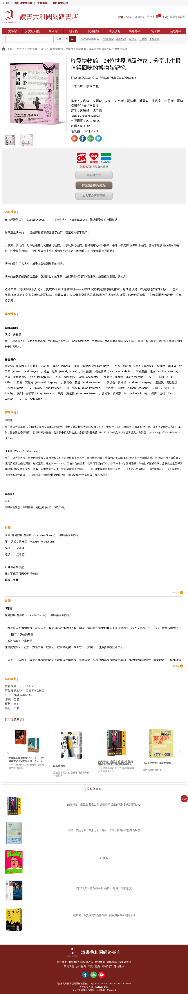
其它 (43, 49)
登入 (128, 16)
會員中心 (140, 16)
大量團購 (42, 3)
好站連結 (121, 965)
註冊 (121, 16)
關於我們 (59, 961)
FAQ (165, 16)
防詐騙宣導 (127, 961)
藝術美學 (32, 49)
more (176, 592)
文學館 (12, 31)
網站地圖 (100, 961)
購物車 (151, 16)
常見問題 (67, 965)
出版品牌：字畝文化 (85, 86)
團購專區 (113, 961)
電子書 (155, 31)
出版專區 (135, 31)
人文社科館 (32, 31)
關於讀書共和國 (23, 3)
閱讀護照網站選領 (94, 185)
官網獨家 (108, 39)
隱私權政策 (86, 961)
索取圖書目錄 (60, 3)
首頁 (9, 49)
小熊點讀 (121, 39)
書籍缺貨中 (94, 175)
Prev (8, 752)
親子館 (73, 31)
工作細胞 (154, 39)
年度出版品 (94, 965)
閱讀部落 (94, 31)
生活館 (53, 31)
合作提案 (80, 965)
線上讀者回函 (177, 16)
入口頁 (6, 3)
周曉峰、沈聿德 (91, 110)
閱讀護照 (114, 31)
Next (180, 752)
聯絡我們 (108, 965)
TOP (184, 798)
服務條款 (72, 961)
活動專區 (176, 31)
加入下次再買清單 (94, 195)
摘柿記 (133, 39)
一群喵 (143, 39)
